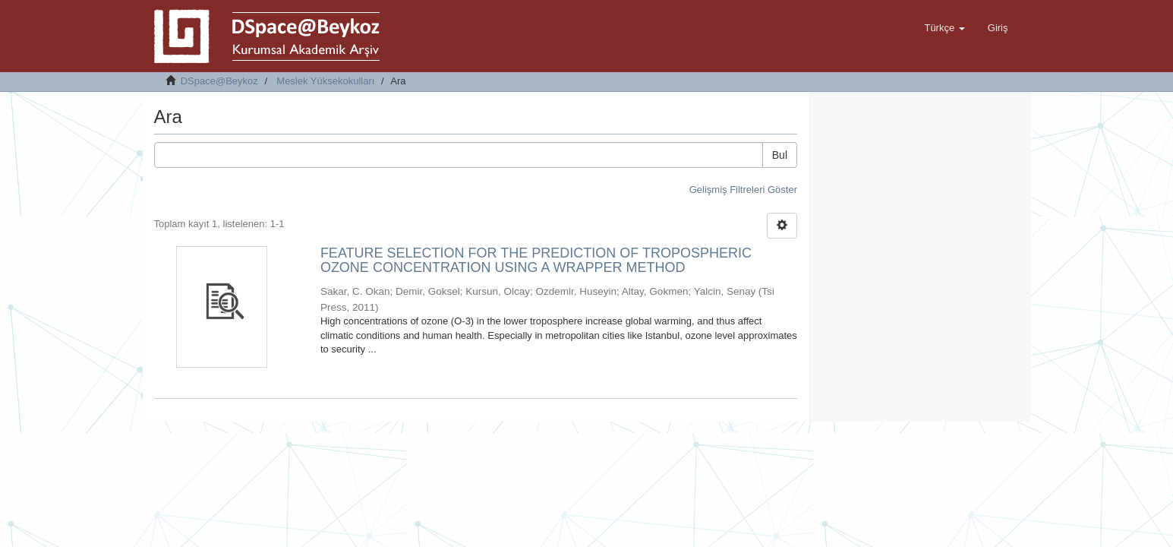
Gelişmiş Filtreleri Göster (743, 189)
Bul (779, 155)
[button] (944, 28)
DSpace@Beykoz (219, 81)
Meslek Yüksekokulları (325, 81)
